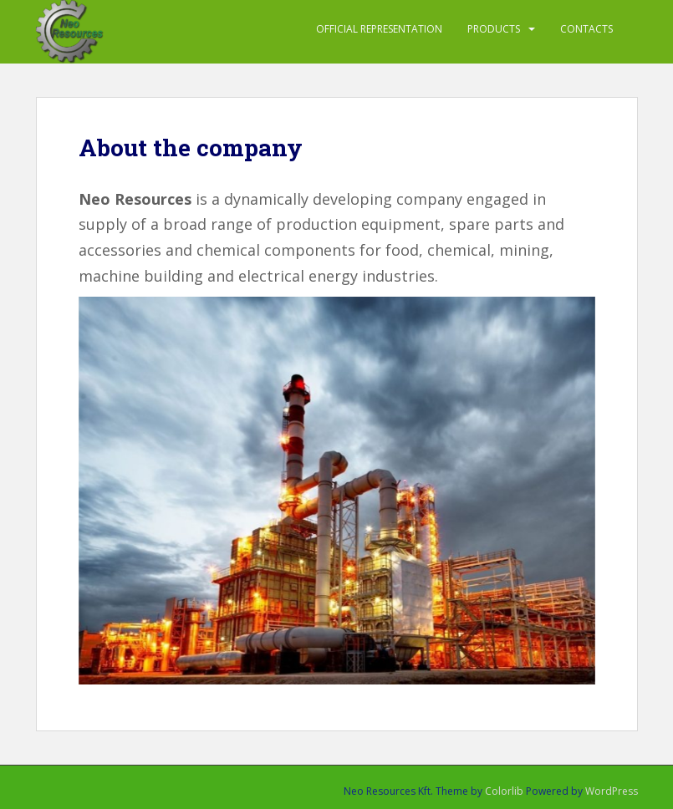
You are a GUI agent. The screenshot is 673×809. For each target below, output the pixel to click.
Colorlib (504, 791)
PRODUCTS (493, 29)
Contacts (586, 29)
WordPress (611, 791)
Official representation (379, 29)
